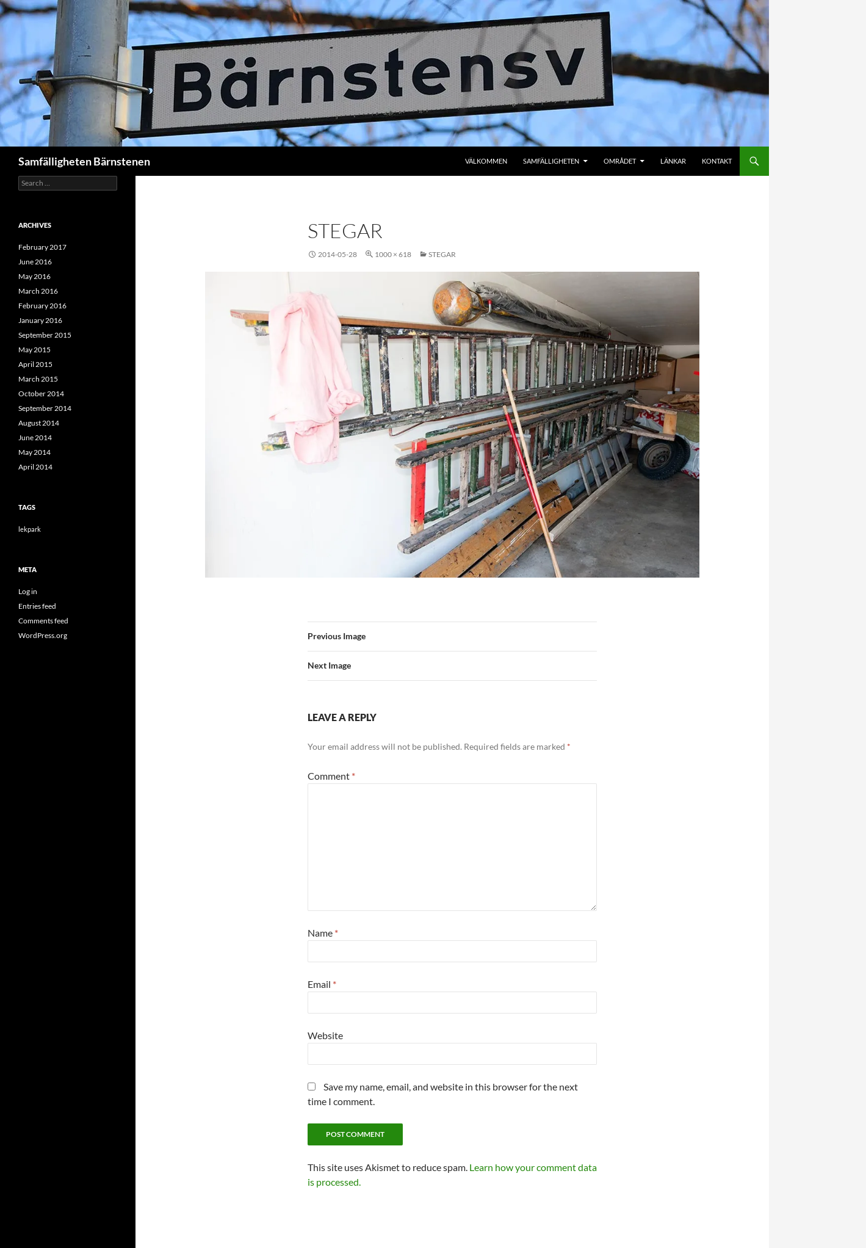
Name (323, 932)
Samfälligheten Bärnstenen (84, 161)
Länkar (673, 161)
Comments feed (43, 620)
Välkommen (486, 161)
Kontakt (717, 161)
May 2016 (34, 276)
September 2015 (44, 334)
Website (325, 1035)
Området (620, 161)
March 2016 (38, 291)
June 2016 (35, 261)
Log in (27, 591)
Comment (331, 776)
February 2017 (42, 247)
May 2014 (34, 452)
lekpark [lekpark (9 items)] (29, 529)
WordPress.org (42, 635)
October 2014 (41, 393)
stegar (442, 254)
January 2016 (40, 320)
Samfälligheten (551, 161)
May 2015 (34, 349)
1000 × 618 (393, 254)
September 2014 (44, 408)
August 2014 (38, 422)
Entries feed (37, 606)
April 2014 (35, 466)
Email (322, 984)
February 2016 (42, 305)
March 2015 (38, 378)
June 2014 (35, 437)
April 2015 (35, 364)
